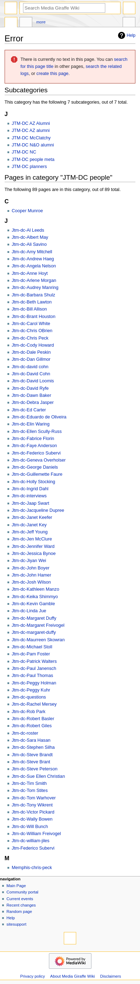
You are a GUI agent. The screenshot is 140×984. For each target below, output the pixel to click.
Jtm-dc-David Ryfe (30, 388)
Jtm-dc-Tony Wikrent (32, 805)
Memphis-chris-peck (32, 867)
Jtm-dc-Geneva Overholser (39, 460)
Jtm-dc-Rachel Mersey (34, 704)
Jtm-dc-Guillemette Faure (37, 474)
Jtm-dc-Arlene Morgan (34, 280)
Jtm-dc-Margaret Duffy (34, 618)
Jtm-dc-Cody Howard (33, 345)
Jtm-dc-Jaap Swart (30, 503)
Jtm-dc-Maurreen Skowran (38, 639)
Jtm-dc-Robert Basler (33, 718)
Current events (19, 899)
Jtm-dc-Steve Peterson (34, 768)
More (41, 22)
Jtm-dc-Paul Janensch (34, 668)
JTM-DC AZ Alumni (31, 123)
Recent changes (21, 905)
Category (11, 23)
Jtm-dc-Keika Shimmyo (35, 596)
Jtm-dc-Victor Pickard (33, 812)
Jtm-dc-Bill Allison (29, 309)
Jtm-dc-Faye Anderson (34, 445)
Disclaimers (110, 976)
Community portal (22, 892)
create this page (52, 73)
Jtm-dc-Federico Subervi (36, 453)
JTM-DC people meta (33, 159)
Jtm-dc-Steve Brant (31, 761)
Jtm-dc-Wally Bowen (32, 819)
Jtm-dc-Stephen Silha (33, 747)
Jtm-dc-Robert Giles (32, 725)
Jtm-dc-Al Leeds (28, 230)
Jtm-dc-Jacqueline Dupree (38, 510)
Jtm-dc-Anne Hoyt (30, 273)
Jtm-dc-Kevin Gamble (33, 603)
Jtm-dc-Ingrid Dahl (30, 488)
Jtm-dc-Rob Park (28, 711)
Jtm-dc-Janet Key (29, 524)
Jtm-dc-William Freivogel (36, 833)
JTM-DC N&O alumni (33, 145)
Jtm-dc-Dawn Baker (31, 395)
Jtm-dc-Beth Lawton (32, 302)
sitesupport (16, 924)
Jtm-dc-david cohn (30, 366)
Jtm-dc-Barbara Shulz (33, 295)
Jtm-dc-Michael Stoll (32, 646)
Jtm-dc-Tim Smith (29, 783)
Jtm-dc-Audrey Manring (35, 287)
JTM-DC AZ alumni (31, 130)
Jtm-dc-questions (29, 697)
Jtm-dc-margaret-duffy (34, 632)
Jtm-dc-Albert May (30, 237)
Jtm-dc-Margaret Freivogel (38, 625)
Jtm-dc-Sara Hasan (31, 740)
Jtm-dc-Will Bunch (30, 826)
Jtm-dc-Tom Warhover (34, 797)
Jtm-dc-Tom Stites (30, 790)
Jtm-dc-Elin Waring (31, 424)
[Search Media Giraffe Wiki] (64, 8)
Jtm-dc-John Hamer (31, 575)
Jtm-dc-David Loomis (33, 380)
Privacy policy (32, 976)
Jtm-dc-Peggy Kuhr (31, 690)
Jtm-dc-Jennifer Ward (33, 546)
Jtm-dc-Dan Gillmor (31, 359)
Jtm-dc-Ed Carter (29, 409)
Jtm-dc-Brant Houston (33, 316)
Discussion (26, 23)
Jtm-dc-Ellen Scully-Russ (37, 431)
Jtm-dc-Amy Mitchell (32, 251)
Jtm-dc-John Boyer (30, 568)
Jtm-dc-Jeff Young (29, 531)
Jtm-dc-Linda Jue (29, 610)
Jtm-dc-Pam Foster (31, 654)
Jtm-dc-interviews (29, 495)
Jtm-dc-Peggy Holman (34, 683)
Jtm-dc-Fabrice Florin (33, 438)
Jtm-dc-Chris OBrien (32, 330)
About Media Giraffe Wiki (72, 976)
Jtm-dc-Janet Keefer (32, 517)
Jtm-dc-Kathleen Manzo (35, 589)
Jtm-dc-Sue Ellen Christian (38, 776)
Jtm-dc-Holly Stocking (33, 481)
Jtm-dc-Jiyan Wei (29, 560)
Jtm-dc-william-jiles (30, 840)
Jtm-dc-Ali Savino (29, 244)
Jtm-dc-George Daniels (35, 467)
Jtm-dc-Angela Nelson (34, 266)
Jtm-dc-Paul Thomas (32, 675)
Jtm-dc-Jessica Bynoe (34, 553)
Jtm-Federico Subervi (33, 848)
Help (126, 35)
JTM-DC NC (24, 152)
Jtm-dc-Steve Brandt (32, 754)
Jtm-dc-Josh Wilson (31, 582)
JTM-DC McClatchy (31, 137)
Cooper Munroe (27, 210)
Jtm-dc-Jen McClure (32, 539)
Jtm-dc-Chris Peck (30, 338)
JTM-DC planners (29, 166)
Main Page (16, 886)
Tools (129, 23)
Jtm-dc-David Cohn (31, 373)
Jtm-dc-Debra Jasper (33, 402)
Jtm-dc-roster (25, 733)
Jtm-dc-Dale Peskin (31, 352)
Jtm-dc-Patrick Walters (34, 661)
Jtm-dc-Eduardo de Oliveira (39, 417)
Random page (19, 911)
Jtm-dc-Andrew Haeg (33, 258)
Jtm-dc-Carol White (31, 323)
